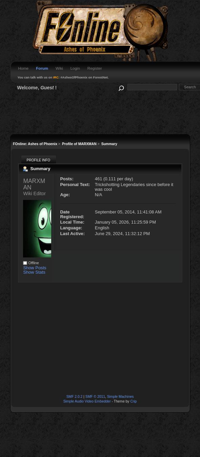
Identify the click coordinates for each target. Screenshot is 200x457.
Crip (133, 401)
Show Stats (34, 272)
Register (94, 68)
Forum (42, 68)
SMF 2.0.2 (74, 396)
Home (23, 68)
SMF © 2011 (95, 396)
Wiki (59, 68)
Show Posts (34, 267)
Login (75, 68)
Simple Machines (120, 396)
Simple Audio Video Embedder (87, 401)
